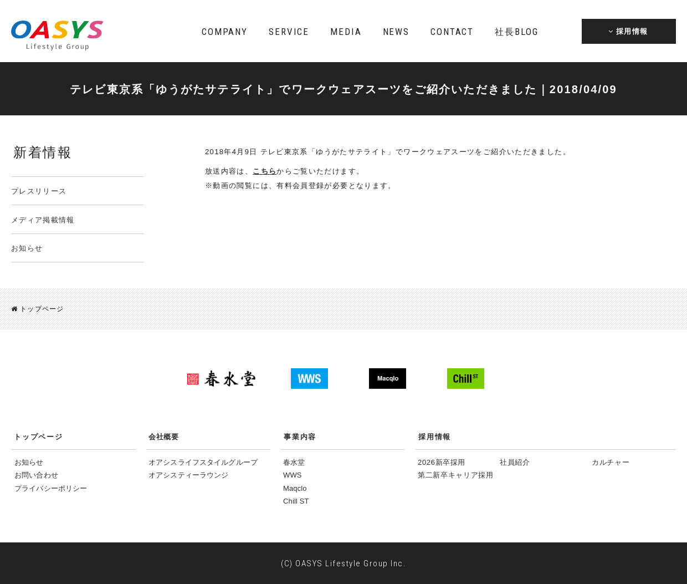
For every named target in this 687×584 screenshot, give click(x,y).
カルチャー (610, 462)
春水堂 (294, 462)
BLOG (516, 31)
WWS (292, 474)
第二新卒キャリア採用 (456, 474)
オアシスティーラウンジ (188, 474)
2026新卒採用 (441, 462)
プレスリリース (38, 191)
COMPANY (225, 31)
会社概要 (163, 436)
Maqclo (295, 488)
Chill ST (296, 500)
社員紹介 (515, 462)
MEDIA (345, 31)
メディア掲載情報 (42, 220)
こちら (264, 171)
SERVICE (289, 31)
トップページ (37, 309)
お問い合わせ (36, 474)
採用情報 (434, 436)
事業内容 (300, 436)
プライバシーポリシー (50, 488)
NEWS (396, 31)
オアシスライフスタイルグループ (203, 462)
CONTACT (452, 31)
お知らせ (27, 248)
